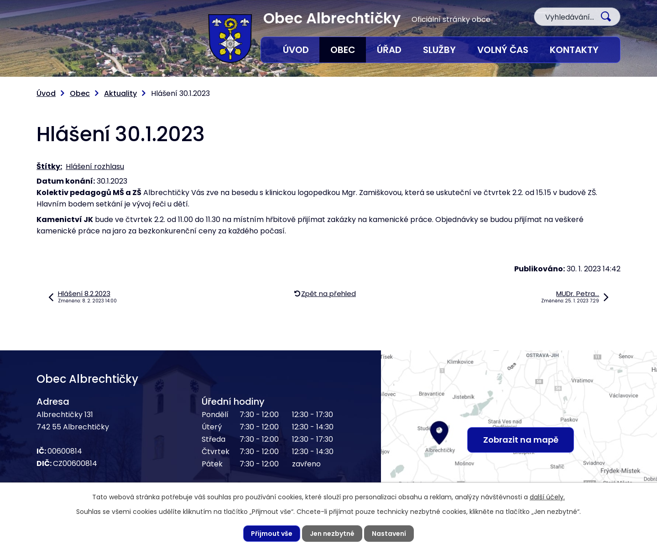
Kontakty (574, 49)
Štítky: (49, 166)
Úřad (389, 49)
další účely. (547, 497)
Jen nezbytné (332, 533)
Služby (439, 49)
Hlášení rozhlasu (95, 166)
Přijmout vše (271, 533)
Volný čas (502, 49)
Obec (342, 49)
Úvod (296, 49)
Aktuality (120, 93)
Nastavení (389, 533)
